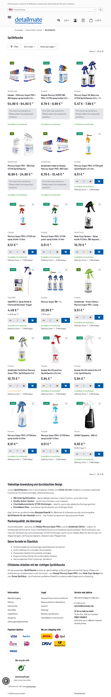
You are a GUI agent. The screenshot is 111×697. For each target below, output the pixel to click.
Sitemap (44, 610)
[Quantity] (83, 181)
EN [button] (65, 20)
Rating (10, 602)
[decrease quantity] (77, 181)
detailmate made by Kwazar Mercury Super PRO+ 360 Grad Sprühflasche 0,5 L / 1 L (54, 167)
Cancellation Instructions (52, 617)
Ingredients (13, 614)
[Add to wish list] (99, 134)
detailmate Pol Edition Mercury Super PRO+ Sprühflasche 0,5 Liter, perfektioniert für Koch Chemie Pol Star (21, 372)
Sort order (28, 46)
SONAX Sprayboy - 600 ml (85, 435)
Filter (14, 46)
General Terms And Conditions (54, 598)
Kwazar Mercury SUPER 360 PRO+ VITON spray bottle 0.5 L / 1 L (55, 97)
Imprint (44, 606)
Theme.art (89, 693)
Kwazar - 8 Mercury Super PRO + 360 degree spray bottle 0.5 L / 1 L (22, 97)
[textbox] (52, 10)
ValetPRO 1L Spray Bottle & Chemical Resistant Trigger (20, 303)
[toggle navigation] (9, 15)
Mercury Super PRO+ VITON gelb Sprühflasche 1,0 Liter (88, 167)
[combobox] (52, 10)
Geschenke (12, 606)
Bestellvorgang (14, 598)
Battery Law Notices (50, 614)
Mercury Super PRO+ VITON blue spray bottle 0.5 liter (22, 437)
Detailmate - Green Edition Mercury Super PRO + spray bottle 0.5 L (86, 303)
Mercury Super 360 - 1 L (51, 301)
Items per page (47, 46)
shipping (11, 617)
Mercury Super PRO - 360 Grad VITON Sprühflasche (21, 167)
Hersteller (12, 610)
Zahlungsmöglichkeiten (18, 621)
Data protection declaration (53, 602)
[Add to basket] (99, 181)
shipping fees (31, 686)
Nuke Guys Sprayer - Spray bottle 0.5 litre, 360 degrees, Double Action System (87, 238)
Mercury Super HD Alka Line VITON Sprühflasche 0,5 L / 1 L (87, 96)
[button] (59, 20)
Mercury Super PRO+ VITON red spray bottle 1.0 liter (21, 238)
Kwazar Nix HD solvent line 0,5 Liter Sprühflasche (87, 371)
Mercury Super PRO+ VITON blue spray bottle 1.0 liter (55, 437)
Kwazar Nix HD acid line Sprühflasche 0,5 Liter (51, 371)
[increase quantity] (90, 181)
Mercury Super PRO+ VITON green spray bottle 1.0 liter (53, 238)
